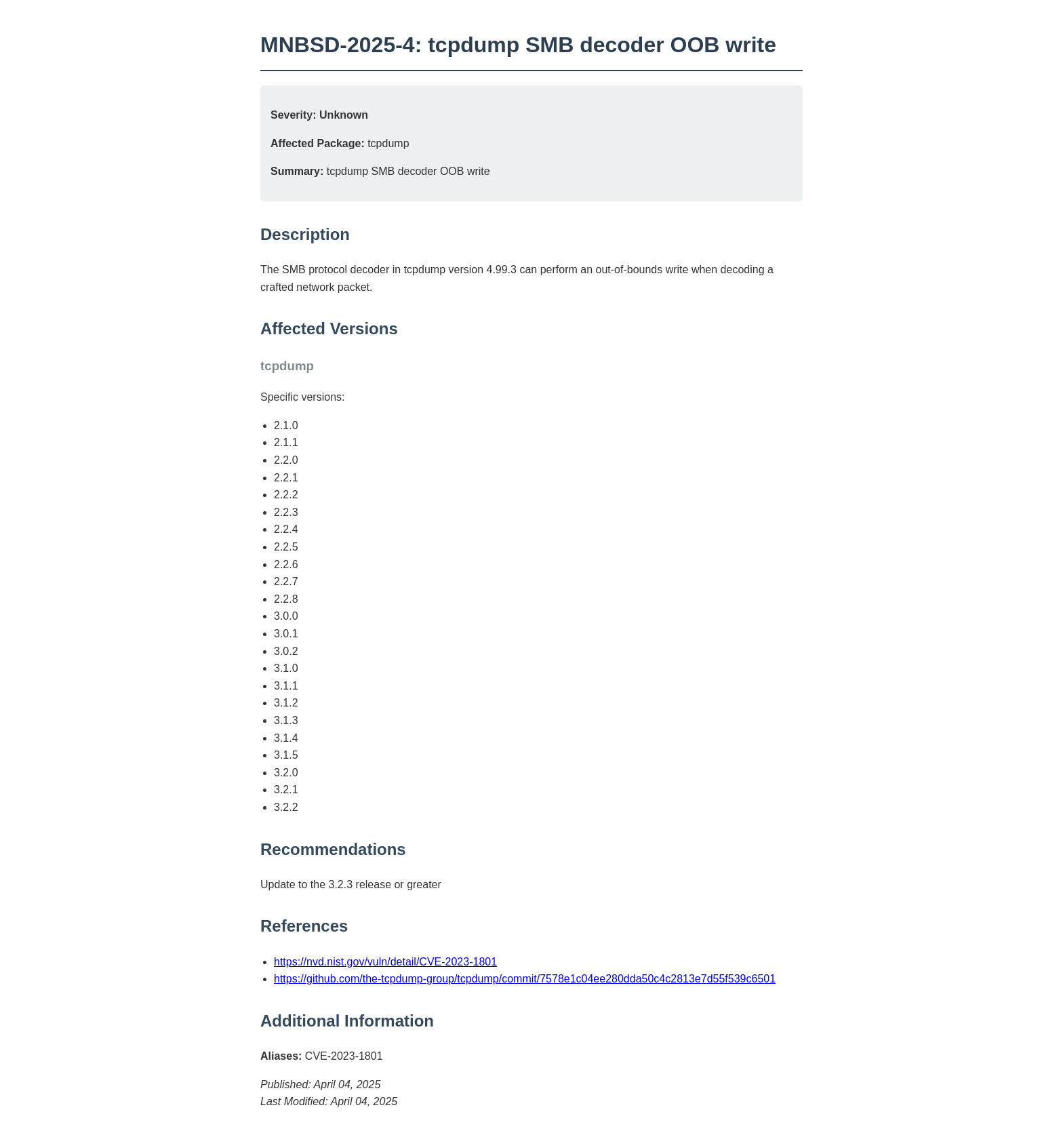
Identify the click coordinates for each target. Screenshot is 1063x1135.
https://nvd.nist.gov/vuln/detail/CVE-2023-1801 (385, 962)
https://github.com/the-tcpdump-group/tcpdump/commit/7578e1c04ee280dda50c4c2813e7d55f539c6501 (525, 978)
